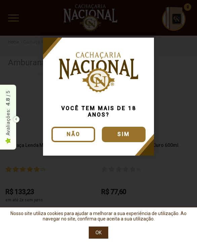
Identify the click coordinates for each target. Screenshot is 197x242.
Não (73, 134)
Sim (123, 134)
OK (98, 232)
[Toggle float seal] (16, 119)
